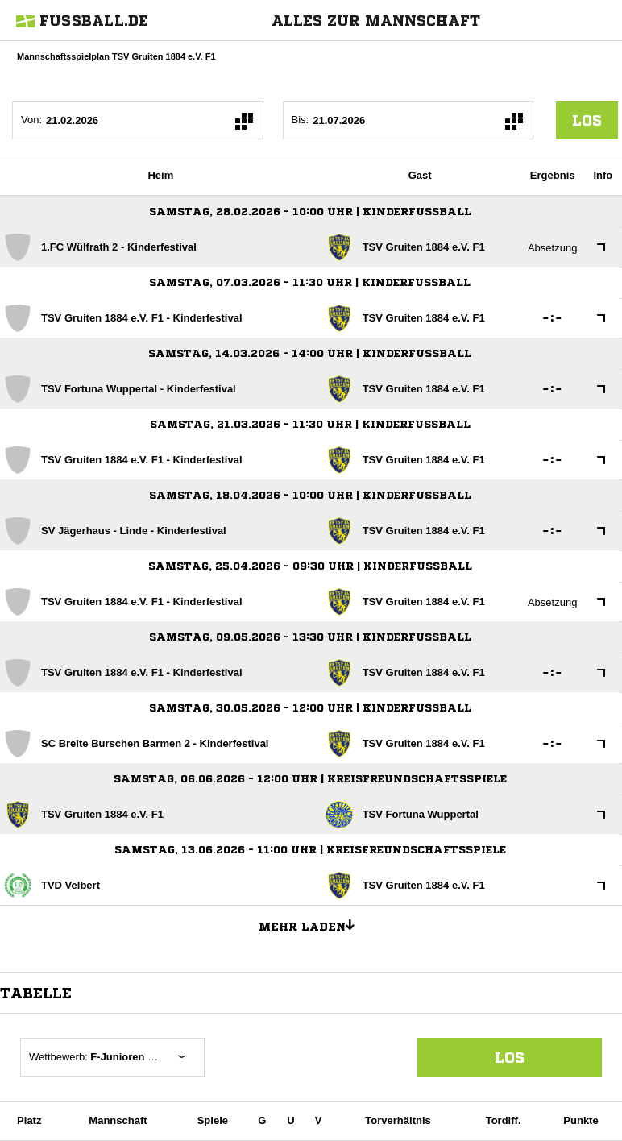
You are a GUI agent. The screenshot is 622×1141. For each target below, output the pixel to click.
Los (510, 1057)
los (587, 120)
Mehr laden (313, 924)
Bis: (300, 120)
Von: (31, 120)
